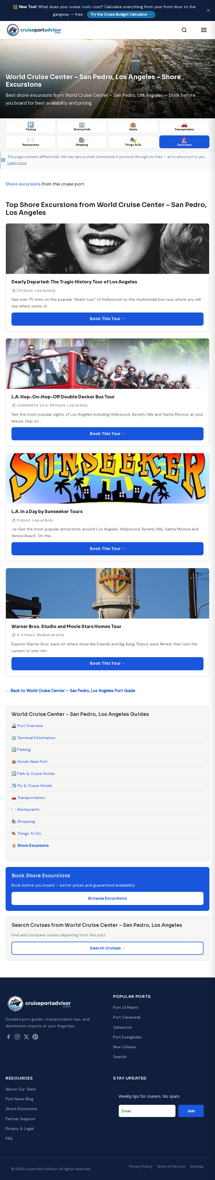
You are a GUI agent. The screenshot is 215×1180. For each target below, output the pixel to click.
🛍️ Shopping (23, 821)
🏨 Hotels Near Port (29, 761)
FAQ (9, 1138)
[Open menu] (203, 30)
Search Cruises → (107, 948)
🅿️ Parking (21, 749)
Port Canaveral (126, 1017)
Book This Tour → (107, 318)
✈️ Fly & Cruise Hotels (31, 785)
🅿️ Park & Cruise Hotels (33, 773)
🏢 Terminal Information (33, 737)
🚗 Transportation (28, 797)
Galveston (122, 1027)
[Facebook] (8, 1038)
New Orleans (124, 1046)
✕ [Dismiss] (208, 10)
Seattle (120, 1056)
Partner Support (21, 1118)
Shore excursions (23, 184)
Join (191, 1110)
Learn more (17, 163)
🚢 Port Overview (27, 725)
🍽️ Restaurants (25, 809)
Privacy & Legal (20, 1128)
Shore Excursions (21, 1108)
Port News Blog (19, 1098)
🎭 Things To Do (26, 833)
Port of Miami (125, 1007)
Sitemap (197, 1166)
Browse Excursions (107, 898)
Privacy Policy (140, 1166)
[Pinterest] (35, 1038)
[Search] (184, 30)
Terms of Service (171, 1166)
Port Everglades (127, 1037)
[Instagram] (17, 1038)
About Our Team (21, 1089)
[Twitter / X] (26, 1038)
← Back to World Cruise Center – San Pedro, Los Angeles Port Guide (70, 690)
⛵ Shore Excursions (30, 845)
